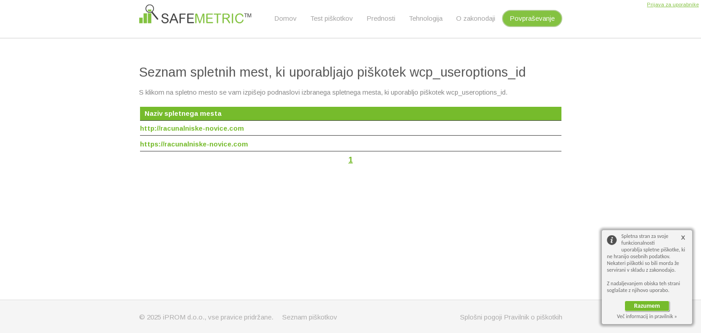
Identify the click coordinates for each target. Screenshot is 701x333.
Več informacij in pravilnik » (647, 316)
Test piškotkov (331, 18)
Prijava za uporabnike (673, 4)
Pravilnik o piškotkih (533, 317)
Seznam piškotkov (309, 317)
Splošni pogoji (481, 317)
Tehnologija (426, 18)
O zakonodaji (475, 18)
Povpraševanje (532, 18)
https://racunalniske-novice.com (194, 144)
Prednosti (380, 18)
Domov (285, 18)
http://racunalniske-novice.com (192, 128)
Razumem (647, 306)
